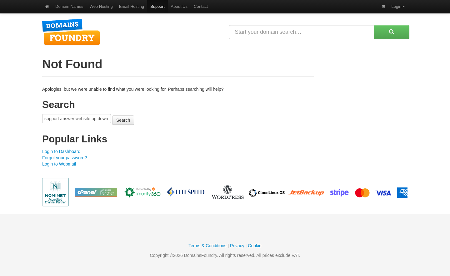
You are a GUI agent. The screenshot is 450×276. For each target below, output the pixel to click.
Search (123, 120)
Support (157, 6)
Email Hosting (131, 6)
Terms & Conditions (207, 245)
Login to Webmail (59, 163)
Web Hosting (101, 6)
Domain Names (69, 6)
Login (398, 6)
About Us (179, 6)
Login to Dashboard (61, 151)
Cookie (255, 245)
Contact (201, 6)
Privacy (237, 245)
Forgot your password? (64, 157)
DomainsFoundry (71, 32)
